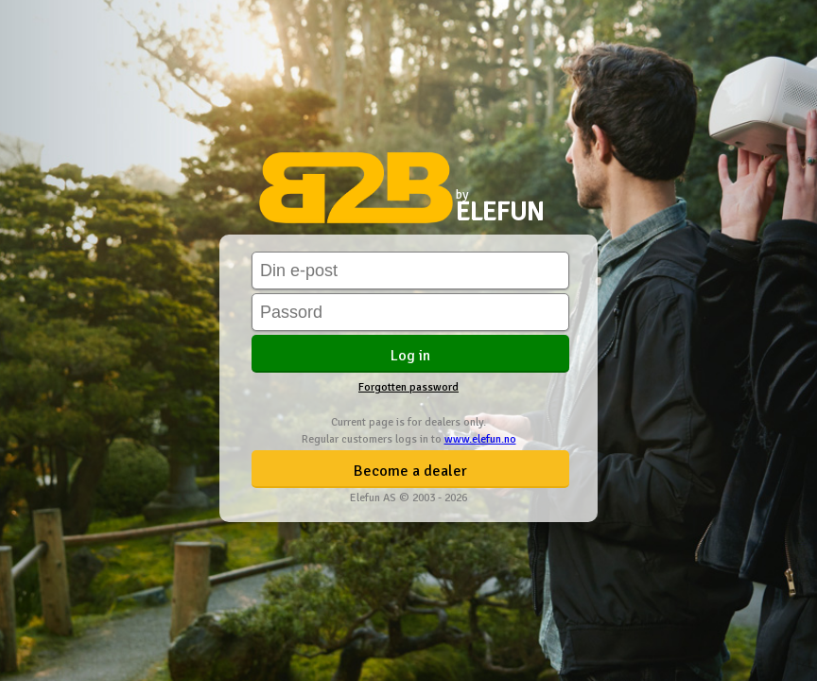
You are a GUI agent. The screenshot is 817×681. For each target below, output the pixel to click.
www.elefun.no (480, 439)
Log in (410, 355)
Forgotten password (408, 387)
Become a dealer (410, 471)
